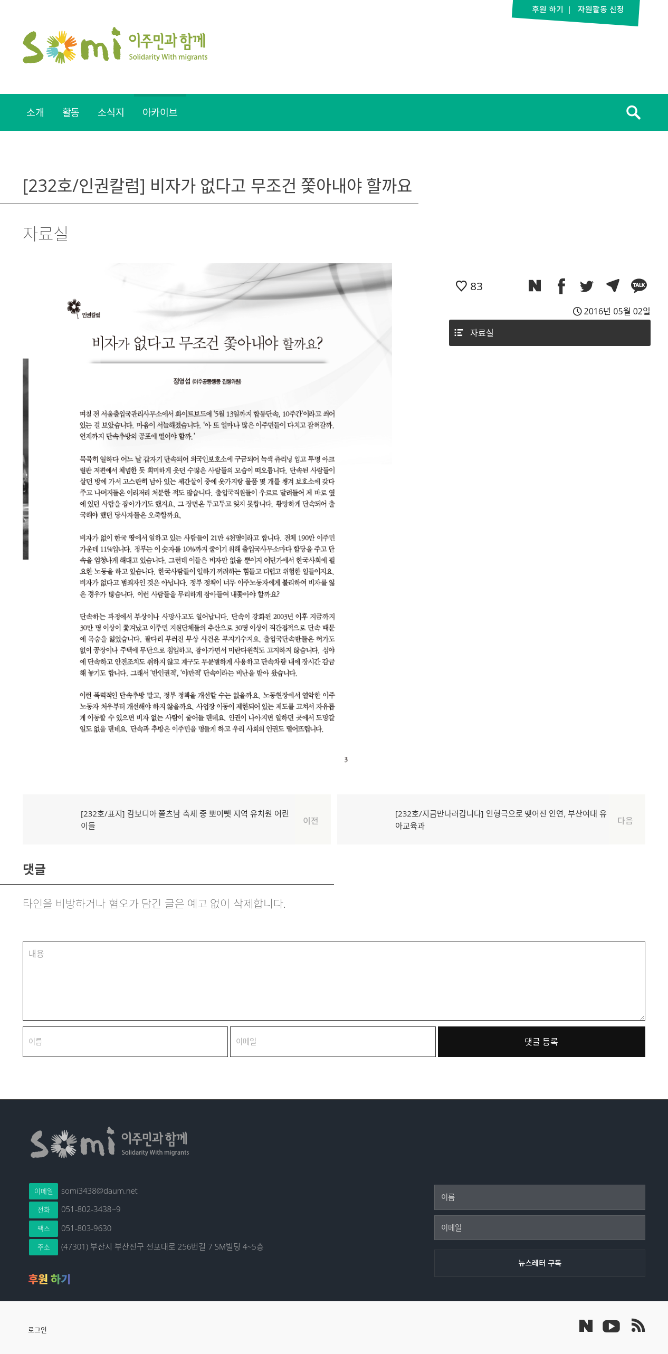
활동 (71, 112)
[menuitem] (35, 112)
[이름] (539, 1197)
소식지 (111, 112)
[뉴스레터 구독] (539, 1263)
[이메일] (539, 1228)
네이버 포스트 (586, 1326)
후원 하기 (49, 1279)
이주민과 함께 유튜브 (611, 1325)
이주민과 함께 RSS (637, 1325)
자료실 (482, 333)
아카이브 (160, 112)
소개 (35, 112)
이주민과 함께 (115, 45)
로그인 (37, 1329)
